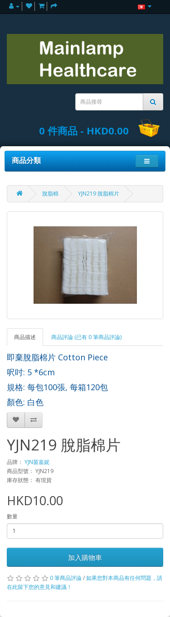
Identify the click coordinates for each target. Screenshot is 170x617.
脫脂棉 (50, 193)
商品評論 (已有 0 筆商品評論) (86, 337)
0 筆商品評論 (66, 578)
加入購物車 (85, 557)
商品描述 (25, 337)
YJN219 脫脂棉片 (98, 193)
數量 (12, 516)
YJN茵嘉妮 (36, 462)
